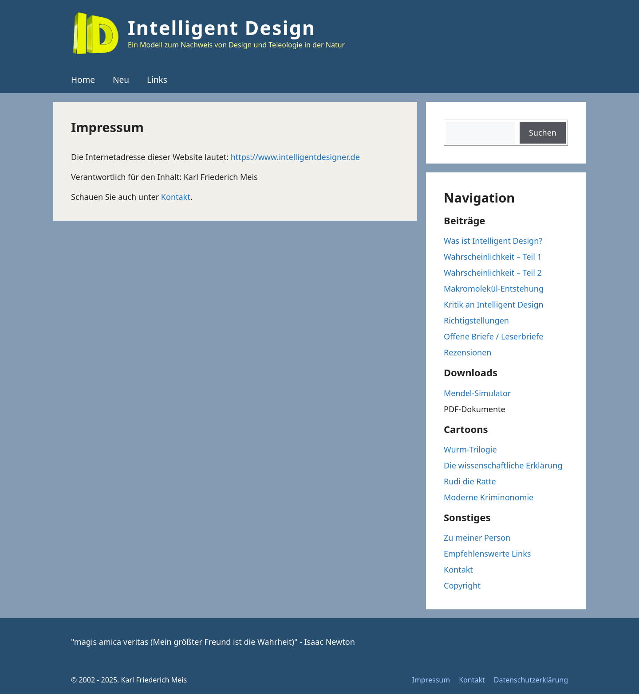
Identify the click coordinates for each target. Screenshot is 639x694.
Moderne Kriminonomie (488, 497)
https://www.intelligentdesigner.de (295, 157)
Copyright (462, 585)
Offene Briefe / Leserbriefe (493, 336)
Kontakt (175, 196)
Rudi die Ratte (470, 481)
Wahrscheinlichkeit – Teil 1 (493, 256)
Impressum (431, 680)
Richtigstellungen (476, 320)
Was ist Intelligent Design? (493, 240)
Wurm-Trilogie (470, 449)
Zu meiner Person (477, 537)
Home (83, 80)
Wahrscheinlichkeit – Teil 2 (493, 272)
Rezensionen (467, 352)
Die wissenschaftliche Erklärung (503, 465)
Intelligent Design (222, 28)
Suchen (542, 132)
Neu (121, 80)
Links (157, 80)
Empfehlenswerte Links (487, 553)
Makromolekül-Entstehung (494, 288)
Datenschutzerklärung (531, 680)
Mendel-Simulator (477, 393)
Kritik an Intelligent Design (494, 304)
